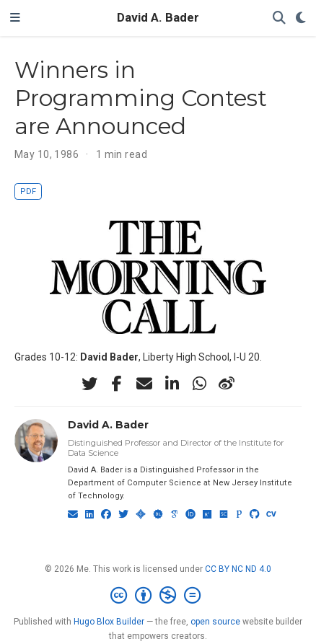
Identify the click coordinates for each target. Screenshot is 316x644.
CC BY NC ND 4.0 (238, 569)
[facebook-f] (117, 383)
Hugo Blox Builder (109, 622)
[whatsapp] (199, 383)
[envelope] (144, 383)
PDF (28, 191)
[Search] (279, 18)
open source (215, 622)
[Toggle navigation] (15, 18)
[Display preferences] (301, 18)
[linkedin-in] (172, 383)
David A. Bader (158, 18)
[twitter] (89, 383)
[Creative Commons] (158, 595)
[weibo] (226, 383)
